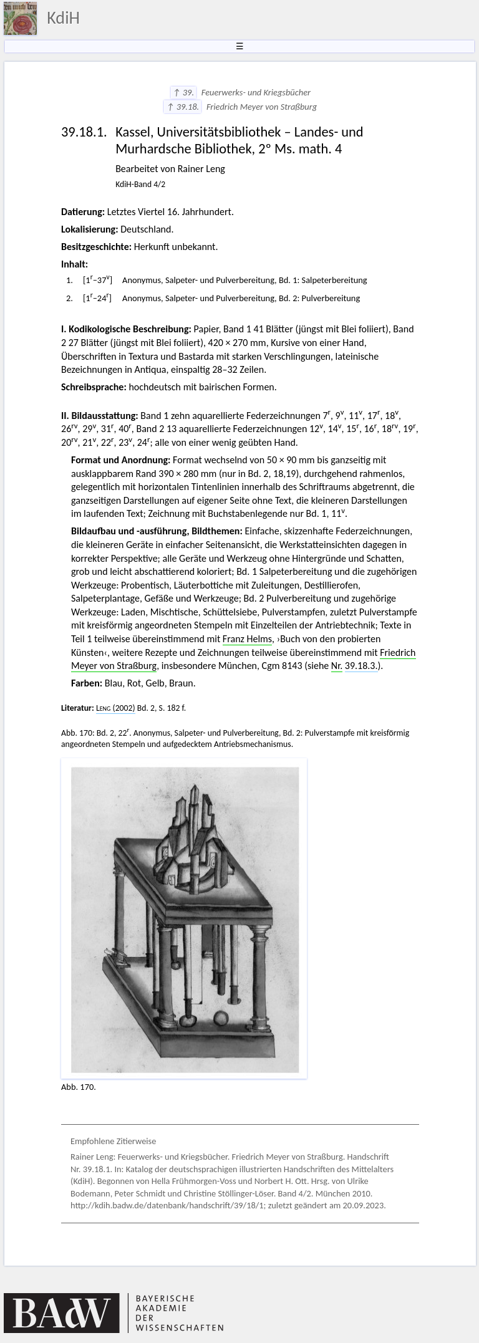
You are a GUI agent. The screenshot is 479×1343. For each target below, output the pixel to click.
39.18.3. (361, 666)
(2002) (115, 708)
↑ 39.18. (182, 106)
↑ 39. (184, 92)
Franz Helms (247, 639)
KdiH (63, 18)
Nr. (336, 666)
